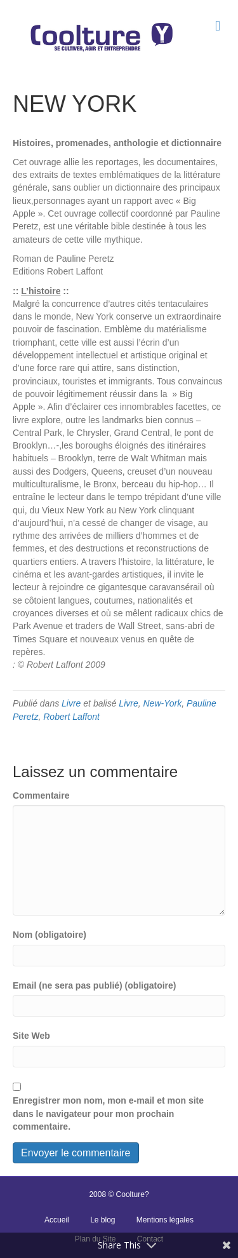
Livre (71, 703)
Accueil (56, 1219)
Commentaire (41, 795)
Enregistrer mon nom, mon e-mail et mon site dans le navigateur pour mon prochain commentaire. (108, 1113)
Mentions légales (165, 1219)
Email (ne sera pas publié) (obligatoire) (94, 985)
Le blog (102, 1219)
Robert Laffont (71, 717)
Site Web (31, 1036)
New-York (162, 703)
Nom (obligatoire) (49, 935)
